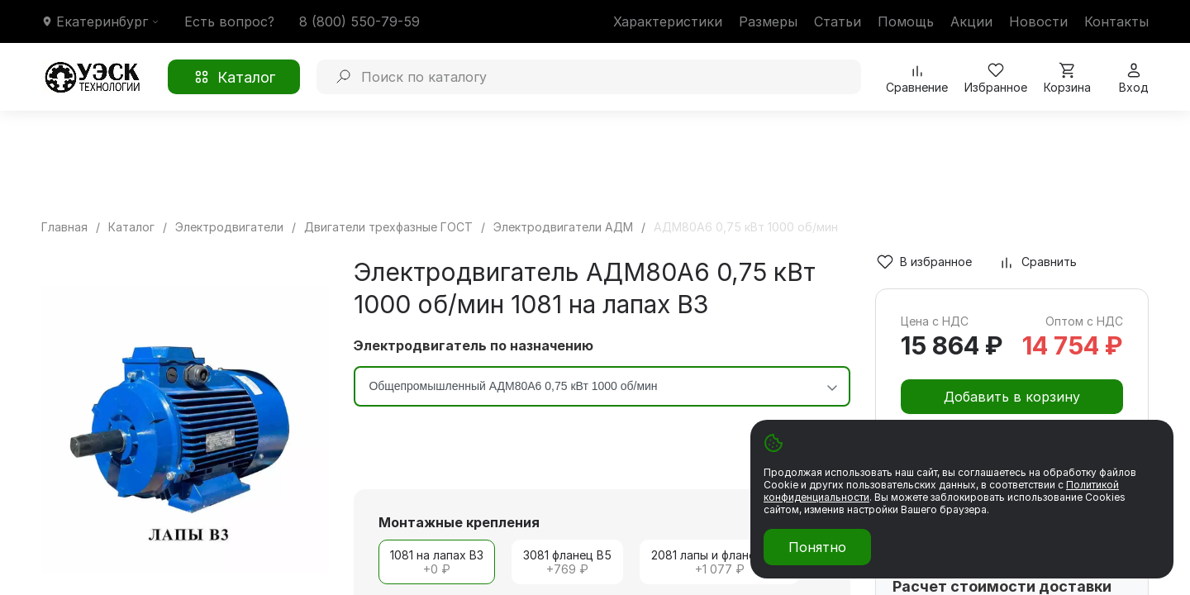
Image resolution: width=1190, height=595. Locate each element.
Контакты (1116, 21)
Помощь (906, 21)
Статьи (837, 21)
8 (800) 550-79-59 (359, 21)
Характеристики (667, 21)
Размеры (768, 21)
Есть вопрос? (229, 21)
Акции (971, 21)
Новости (1038, 21)
